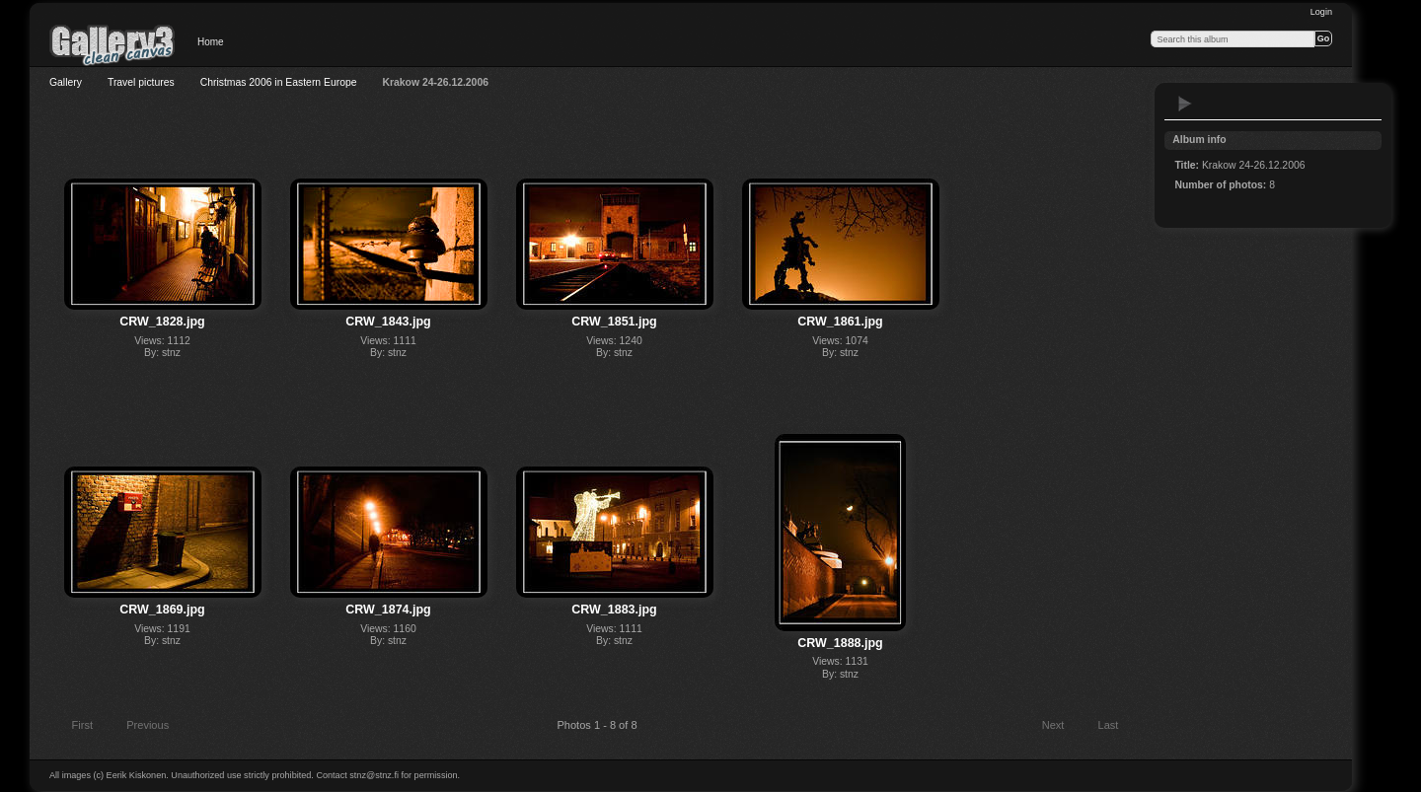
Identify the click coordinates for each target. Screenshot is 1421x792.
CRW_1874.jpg (387, 609)
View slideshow (1185, 103)
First (73, 727)
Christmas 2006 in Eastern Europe (278, 82)
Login (1321, 12)
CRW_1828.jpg (161, 321)
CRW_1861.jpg (839, 321)
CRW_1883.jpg (613, 609)
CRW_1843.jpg (387, 321)
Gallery (65, 82)
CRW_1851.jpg (613, 321)
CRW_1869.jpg (161, 609)
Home (210, 41)
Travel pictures (141, 82)
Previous (139, 727)
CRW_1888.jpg (839, 643)
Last (1117, 727)
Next (1062, 727)
